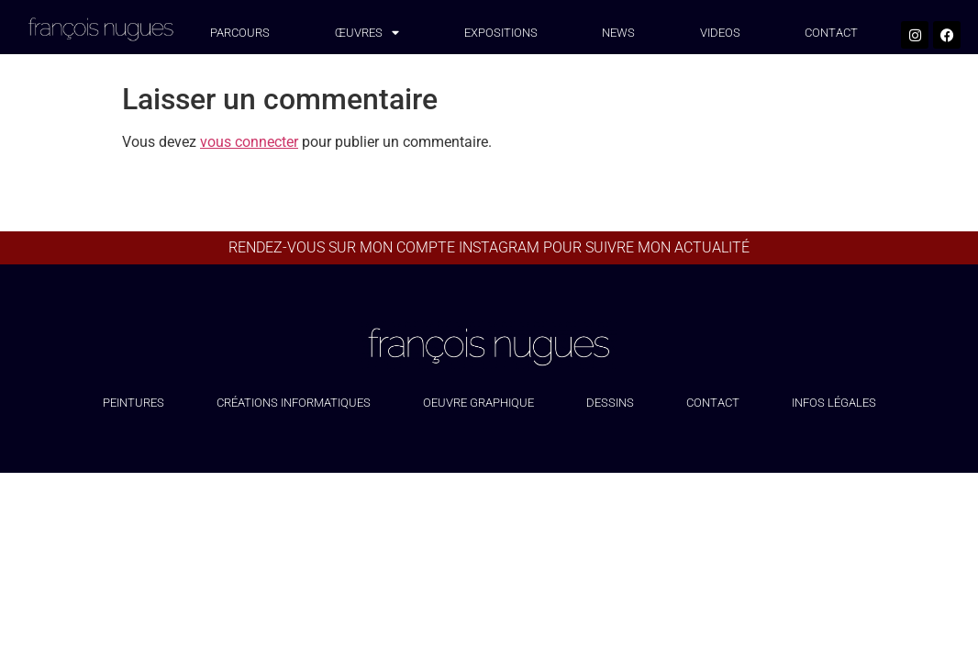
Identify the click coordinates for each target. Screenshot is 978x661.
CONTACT (831, 32)
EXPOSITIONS (501, 32)
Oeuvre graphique (478, 402)
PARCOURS (240, 32)
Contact (712, 402)
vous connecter (249, 142)
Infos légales (834, 402)
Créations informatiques (294, 402)
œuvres (367, 33)
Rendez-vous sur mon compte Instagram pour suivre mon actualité (489, 247)
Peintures (133, 402)
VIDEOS (720, 32)
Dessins (610, 402)
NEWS (618, 32)
